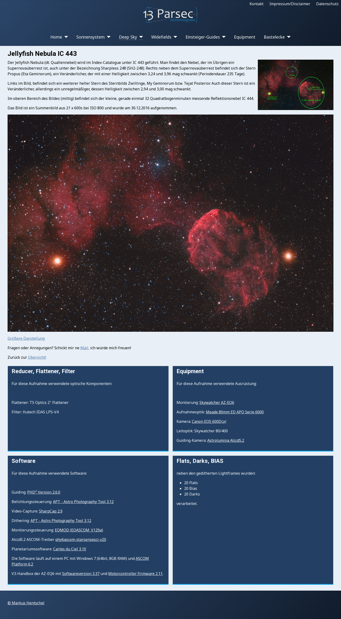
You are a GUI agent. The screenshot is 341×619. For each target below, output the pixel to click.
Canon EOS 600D (209, 421)
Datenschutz (327, 3)
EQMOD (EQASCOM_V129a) (79, 530)
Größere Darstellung (26, 338)
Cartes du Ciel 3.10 (69, 549)
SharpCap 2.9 (50, 511)
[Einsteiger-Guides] (223, 37)
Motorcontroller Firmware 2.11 (135, 573)
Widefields (161, 37)
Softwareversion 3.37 (80, 573)
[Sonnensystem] (108, 37)
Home (56, 37)
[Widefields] (174, 37)
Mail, (84, 347)
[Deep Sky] (140, 37)
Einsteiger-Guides (203, 37)
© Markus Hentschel (26, 603)
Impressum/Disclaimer (289, 3)
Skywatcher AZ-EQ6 (216, 402)
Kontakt (256, 3)
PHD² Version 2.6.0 (43, 492)
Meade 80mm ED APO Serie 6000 (235, 412)
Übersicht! (37, 357)
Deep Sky (128, 37)
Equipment (244, 37)
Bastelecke (274, 37)
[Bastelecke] (288, 37)
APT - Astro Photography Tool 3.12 (83, 501)
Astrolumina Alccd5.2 (225, 440)
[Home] (65, 37)
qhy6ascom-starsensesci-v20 (80, 539)
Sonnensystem (90, 37)
